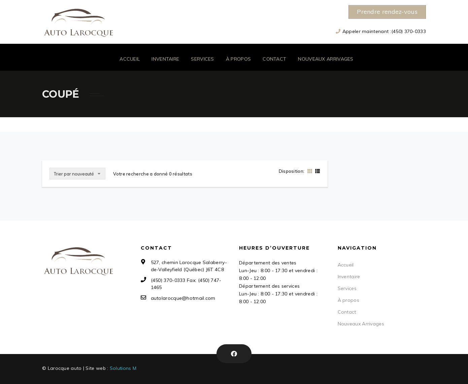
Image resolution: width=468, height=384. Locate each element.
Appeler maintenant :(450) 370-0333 (384, 31)
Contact (274, 59)
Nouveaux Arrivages (325, 59)
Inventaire (165, 59)
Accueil (130, 59)
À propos (238, 59)
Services (202, 59)
